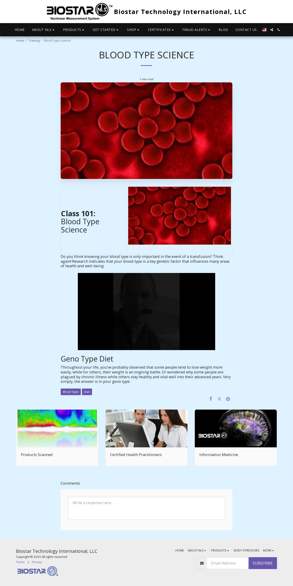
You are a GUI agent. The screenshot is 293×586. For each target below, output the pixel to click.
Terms (20, 562)
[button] (44, 30)
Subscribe (263, 563)
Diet (87, 392)
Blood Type (71, 392)
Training (34, 40)
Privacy (37, 562)
